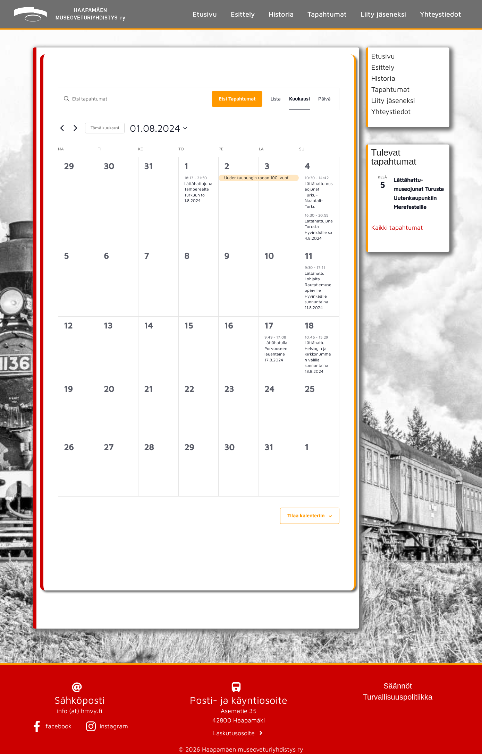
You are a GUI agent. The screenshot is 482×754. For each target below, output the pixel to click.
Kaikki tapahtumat (397, 227)
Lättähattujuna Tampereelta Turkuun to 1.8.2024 (198, 192)
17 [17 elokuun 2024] (268, 325)
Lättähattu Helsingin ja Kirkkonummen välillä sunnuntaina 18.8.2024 (318, 357)
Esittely (243, 14)
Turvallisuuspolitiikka (397, 697)
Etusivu (205, 14)
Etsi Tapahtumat (237, 99)
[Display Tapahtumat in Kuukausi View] (299, 99)
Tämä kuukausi (105, 127)
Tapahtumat (327, 14)
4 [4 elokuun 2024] (307, 166)
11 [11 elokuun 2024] (308, 256)
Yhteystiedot (440, 14)
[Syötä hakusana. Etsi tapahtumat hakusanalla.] (135, 99)
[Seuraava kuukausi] (75, 128)
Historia (281, 14)
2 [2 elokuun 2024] (226, 166)
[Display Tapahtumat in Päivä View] (324, 99)
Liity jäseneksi (383, 14)
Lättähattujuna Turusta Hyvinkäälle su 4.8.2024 (319, 229)
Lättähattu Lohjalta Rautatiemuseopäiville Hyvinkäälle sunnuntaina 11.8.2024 (318, 290)
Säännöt (397, 686)
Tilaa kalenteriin (305, 515)
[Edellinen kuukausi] (62, 128)
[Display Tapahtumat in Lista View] (276, 99)
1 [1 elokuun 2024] (186, 166)
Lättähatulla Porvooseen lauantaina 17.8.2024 (275, 351)
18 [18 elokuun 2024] (309, 325)
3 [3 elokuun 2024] (266, 166)
